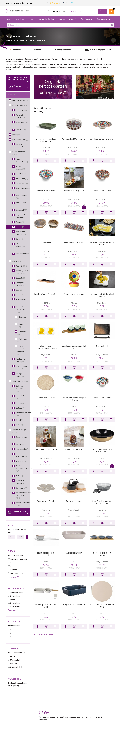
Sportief (21, 129)
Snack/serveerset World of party (74, 347)
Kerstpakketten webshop (24, 19)
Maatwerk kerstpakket (46, 19)
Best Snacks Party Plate (74, 190)
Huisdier (20, 403)
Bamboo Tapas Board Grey (46, 294)
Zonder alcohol (15, 667)
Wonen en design (19, 431)
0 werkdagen (14, 596)
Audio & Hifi (22, 266)
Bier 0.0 (12, 656)
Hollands (12, 569)
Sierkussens (21, 488)
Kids (19, 290)
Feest (16, 134)
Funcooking (22, 178)
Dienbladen (21, 173)
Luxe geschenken (20, 139)
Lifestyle (18, 261)
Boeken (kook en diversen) (22, 272)
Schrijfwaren (21, 301)
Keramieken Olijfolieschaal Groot (102, 244)
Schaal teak (46, 242)
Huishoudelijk (22, 449)
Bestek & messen (20, 168)
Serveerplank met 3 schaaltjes (102, 554)
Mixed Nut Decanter (74, 449)
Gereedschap (21, 397)
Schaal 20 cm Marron (102, 190)
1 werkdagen (14, 599)
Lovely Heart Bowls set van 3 (46, 451)
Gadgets (20, 278)
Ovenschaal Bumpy (73, 553)
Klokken (20, 476)
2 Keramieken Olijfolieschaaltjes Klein (46, 347)
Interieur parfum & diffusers (22, 455)
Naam (50, 108)
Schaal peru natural (46, 397)
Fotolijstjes (21, 444)
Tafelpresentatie (22, 255)
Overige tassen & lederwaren (21, 350)
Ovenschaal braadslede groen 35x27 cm (46, 140)
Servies (20, 239)
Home (8, 19)
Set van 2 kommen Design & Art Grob (74, 399)
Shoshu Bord (102, 346)
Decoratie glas (21, 438)
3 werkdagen (14, 606)
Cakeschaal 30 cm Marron (74, 242)
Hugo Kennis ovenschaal (74, 604)
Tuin (19, 424)
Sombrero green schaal (74, 294)
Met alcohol (14, 660)
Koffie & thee (21, 204)
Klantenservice (19, 3)
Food (11, 566)
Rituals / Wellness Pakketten (18, 87)
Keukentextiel (21, 197)
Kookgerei (21, 210)
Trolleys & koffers (20, 375)
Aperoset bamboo (74, 501)
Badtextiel (21, 110)
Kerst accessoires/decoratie (23, 468)
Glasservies (22, 183)
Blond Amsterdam (22, 160)
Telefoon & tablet (20, 360)
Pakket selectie (86, 19)
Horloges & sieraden (20, 284)
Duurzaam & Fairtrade (17, 559)
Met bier (12, 663)
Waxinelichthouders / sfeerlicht (23, 495)
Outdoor (21, 408)
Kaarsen (21, 461)
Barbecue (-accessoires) (20, 389)
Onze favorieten (20, 100)
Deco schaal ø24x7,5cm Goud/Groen (102, 451)
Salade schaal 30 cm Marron (102, 139)
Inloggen (102, 11)
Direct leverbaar (15, 592)
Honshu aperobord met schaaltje (46, 554)
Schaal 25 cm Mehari (46, 190)
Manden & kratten (20, 482)
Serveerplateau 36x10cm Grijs (46, 606)
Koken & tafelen (18, 153)
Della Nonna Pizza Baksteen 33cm (101, 606)
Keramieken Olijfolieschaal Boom (102, 295)
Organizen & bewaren (21, 216)
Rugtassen (22, 325)
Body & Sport (19, 105)
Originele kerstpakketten (18, 79)
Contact (30, 3)
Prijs (44, 108)
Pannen (20, 222)
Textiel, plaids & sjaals (22, 368)
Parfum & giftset (20, 116)
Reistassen (22, 318)
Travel (19, 420)
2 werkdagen (14, 603)
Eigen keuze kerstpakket (67, 19)
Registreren (92, 11)
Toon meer (13, 577)
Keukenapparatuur (23, 189)
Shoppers (21, 333)
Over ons (9, 3)
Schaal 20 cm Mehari (102, 397)
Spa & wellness (22, 124)
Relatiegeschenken (103, 19)
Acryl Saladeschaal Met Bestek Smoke (102, 502)
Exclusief (12, 562)
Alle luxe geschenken (21, 145)
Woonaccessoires (23, 504)
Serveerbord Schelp (46, 501)
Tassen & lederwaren (20, 309)
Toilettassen (22, 340)
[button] (37, 160)
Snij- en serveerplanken (21, 246)
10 (10, 636)
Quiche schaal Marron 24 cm (73, 139)
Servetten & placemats (21, 233)
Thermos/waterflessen (23, 414)
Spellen (20, 294)
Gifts (18, 95)
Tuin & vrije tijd (20, 381)
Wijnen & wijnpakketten (18, 512)
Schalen (21, 226)
